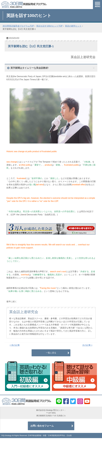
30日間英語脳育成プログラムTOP (18, 26)
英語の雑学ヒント (73, 26)
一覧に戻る (51, 353)
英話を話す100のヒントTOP (49, 26)
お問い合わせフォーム (42, 426)
